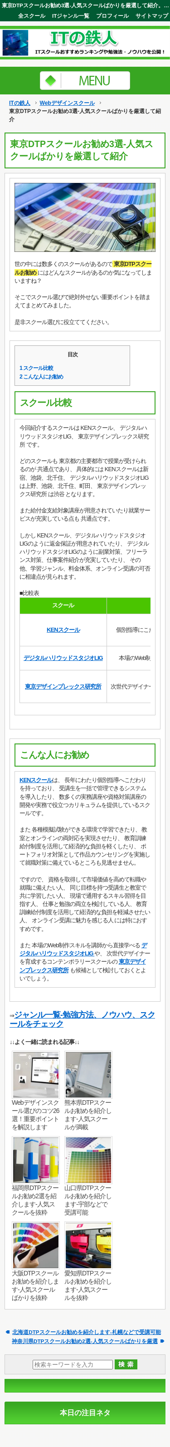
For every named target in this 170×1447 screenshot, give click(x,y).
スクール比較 (36, 368)
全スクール (31, 16)
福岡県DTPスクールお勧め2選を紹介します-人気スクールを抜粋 (35, 1200)
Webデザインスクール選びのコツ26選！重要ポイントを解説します (35, 1115)
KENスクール (63, 629)
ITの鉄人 (19, 103)
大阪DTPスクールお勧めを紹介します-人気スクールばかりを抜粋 (35, 1285)
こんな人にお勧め (41, 377)
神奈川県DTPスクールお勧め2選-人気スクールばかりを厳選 (85, 1341)
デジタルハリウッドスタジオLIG (63, 658)
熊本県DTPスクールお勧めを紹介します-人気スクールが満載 (88, 1115)
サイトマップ (152, 16)
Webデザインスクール (66, 103)
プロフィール (112, 16)
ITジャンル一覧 (70, 16)
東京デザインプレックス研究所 (63, 686)
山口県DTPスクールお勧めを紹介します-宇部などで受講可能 (88, 1200)
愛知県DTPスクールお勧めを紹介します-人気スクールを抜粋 (88, 1285)
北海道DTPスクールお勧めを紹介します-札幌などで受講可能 (86, 1332)
